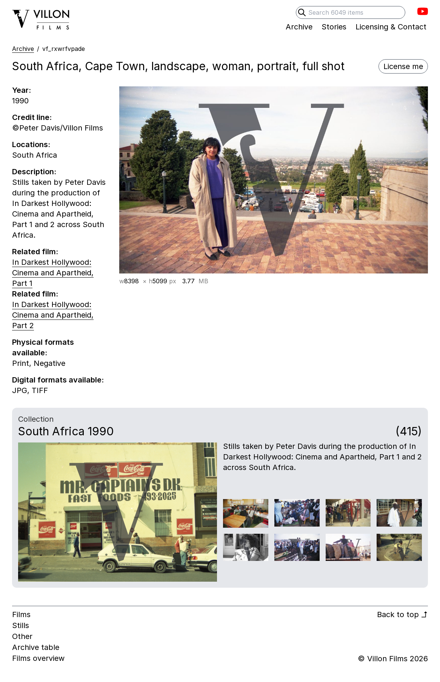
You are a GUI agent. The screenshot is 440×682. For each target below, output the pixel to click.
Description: (34, 171)
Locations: (31, 144)
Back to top (402, 614)
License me (403, 66)
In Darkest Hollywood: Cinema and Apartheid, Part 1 (53, 273)
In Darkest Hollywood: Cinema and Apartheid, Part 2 (53, 315)
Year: (21, 90)
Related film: (35, 251)
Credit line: (32, 117)
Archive (23, 48)
